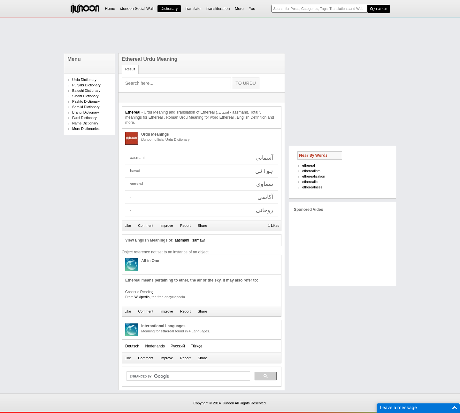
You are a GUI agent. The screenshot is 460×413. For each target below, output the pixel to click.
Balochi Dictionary (86, 90)
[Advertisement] (230, 35)
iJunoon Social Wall (137, 8)
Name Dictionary (85, 123)
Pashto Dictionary (86, 101)
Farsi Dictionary (84, 118)
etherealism (311, 171)
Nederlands (155, 346)
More (239, 8)
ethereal (308, 165)
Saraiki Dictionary (86, 107)
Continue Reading (139, 292)
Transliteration (218, 8)
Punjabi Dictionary (86, 85)
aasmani (181, 240)
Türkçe (197, 346)
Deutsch (132, 346)
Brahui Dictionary (85, 112)
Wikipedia (142, 297)
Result (130, 69)
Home (110, 8)
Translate (193, 8)
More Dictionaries (86, 129)
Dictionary (169, 8)
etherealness (312, 187)
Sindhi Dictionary (85, 96)
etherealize (310, 182)
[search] (188, 376)
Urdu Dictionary (84, 80)
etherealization (313, 176)
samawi (198, 240)
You (252, 8)
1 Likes (273, 225)
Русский (178, 346)
